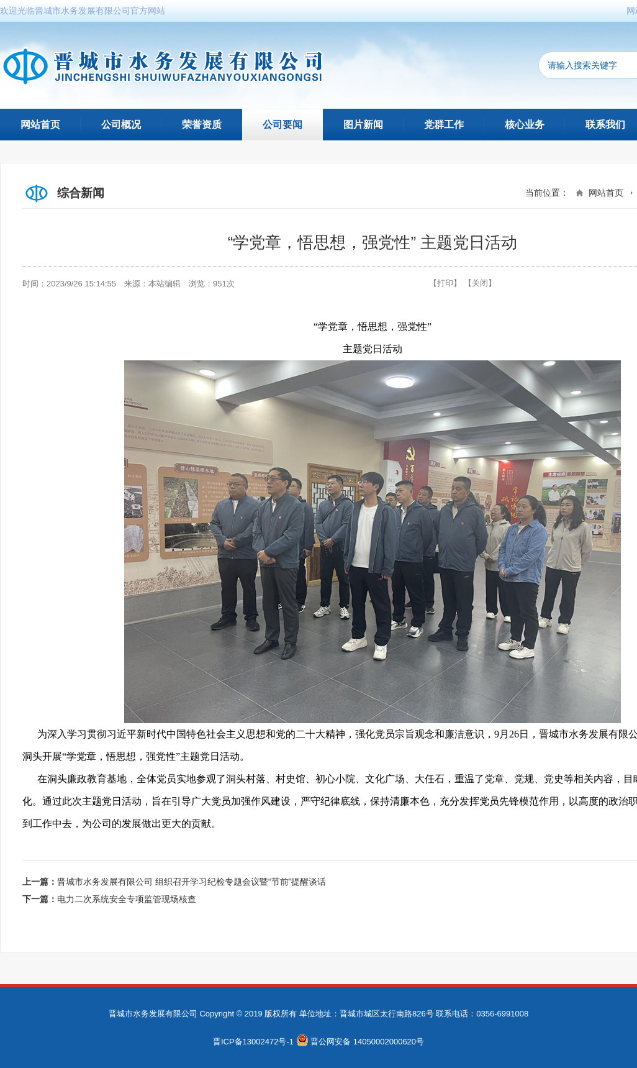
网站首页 (40, 124)
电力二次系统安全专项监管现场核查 (126, 899)
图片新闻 (363, 124)
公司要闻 (282, 124)
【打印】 (445, 283)
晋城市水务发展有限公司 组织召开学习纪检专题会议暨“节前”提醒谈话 (191, 882)
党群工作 (444, 124)
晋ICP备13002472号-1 (253, 1041)
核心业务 (524, 124)
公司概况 (121, 124)
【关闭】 (480, 283)
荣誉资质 (202, 124)
